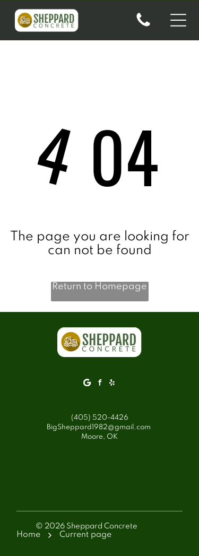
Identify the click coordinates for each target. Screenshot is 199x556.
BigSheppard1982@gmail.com (99, 427)
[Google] (87, 384)
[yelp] (112, 384)
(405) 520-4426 (99, 417)
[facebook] (100, 384)
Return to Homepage (99, 286)
